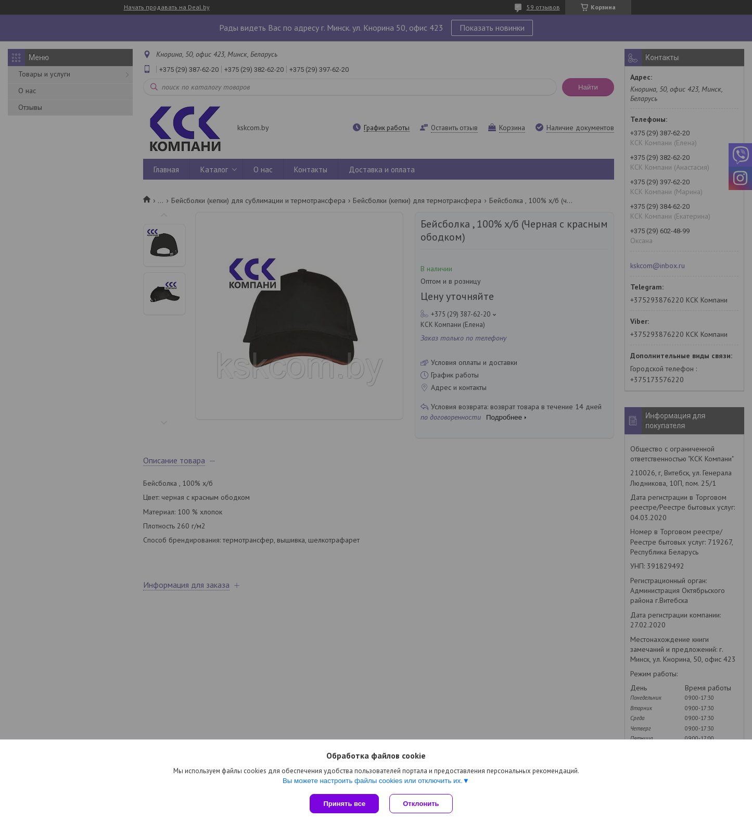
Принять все (344, 804)
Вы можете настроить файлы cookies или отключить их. (373, 781)
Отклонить (421, 804)
